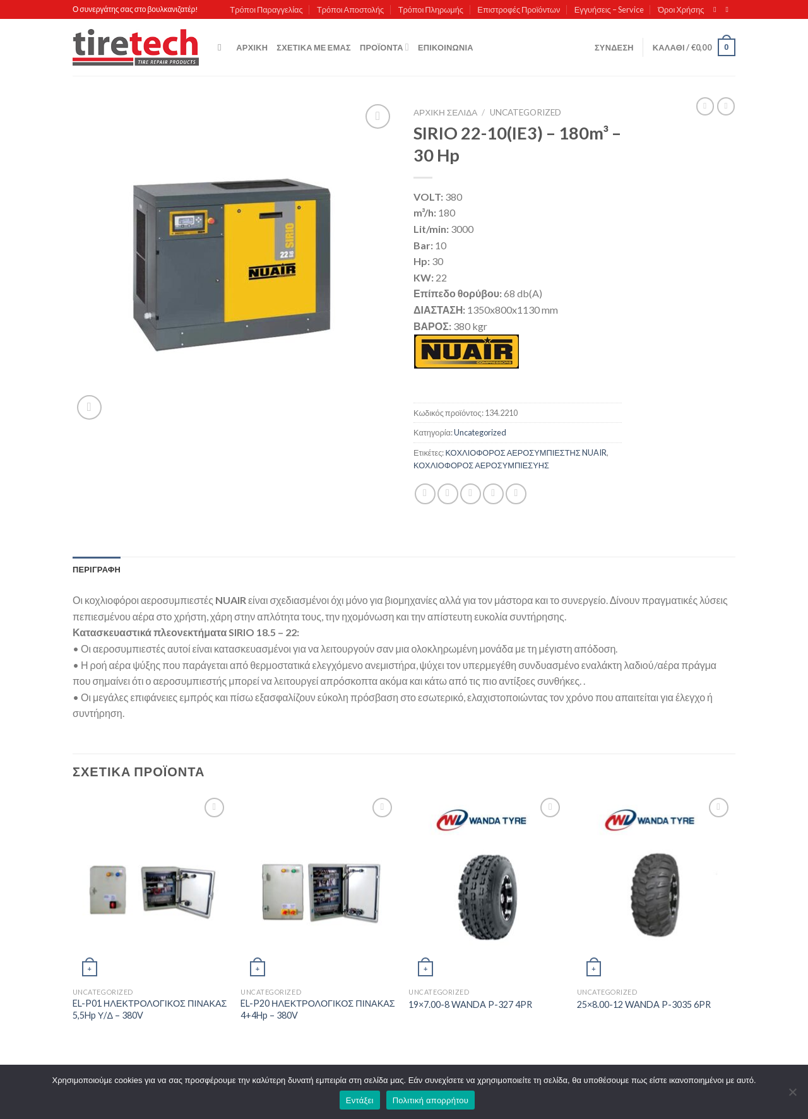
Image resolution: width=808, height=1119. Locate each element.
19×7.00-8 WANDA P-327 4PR (470, 1004)
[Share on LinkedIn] (516, 493)
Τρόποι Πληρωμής (430, 9)
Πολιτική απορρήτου (430, 1100)
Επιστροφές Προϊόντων (518, 9)
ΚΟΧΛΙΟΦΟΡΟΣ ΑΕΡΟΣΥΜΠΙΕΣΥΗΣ (481, 465)
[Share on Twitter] (447, 493)
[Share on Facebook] (425, 493)
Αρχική (252, 47)
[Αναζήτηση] (222, 47)
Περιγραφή (97, 569)
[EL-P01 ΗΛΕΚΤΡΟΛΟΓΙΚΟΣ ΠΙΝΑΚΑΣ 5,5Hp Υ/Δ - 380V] (151, 888)
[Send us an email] (729, 9)
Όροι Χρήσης (681, 9)
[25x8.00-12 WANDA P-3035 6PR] (655, 888)
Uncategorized (525, 112)
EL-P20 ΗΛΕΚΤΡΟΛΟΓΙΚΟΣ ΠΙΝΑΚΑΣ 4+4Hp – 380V (318, 1009)
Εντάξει (360, 1100)
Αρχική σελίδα (445, 112)
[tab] (97, 569)
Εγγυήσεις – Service (609, 9)
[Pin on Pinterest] (493, 493)
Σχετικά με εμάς (313, 47)
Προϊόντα (384, 47)
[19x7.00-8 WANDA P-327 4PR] (486, 888)
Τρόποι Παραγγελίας (266, 9)
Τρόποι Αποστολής (350, 9)
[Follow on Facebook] (717, 9)
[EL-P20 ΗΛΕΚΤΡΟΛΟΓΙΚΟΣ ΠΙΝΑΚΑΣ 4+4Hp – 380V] (318, 888)
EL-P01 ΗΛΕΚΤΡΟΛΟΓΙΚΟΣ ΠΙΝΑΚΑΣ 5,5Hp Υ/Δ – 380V (150, 1009)
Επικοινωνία (445, 47)
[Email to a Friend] (470, 493)
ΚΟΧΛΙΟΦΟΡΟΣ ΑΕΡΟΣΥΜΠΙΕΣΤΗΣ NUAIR (525, 452)
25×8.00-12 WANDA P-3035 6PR (644, 1004)
